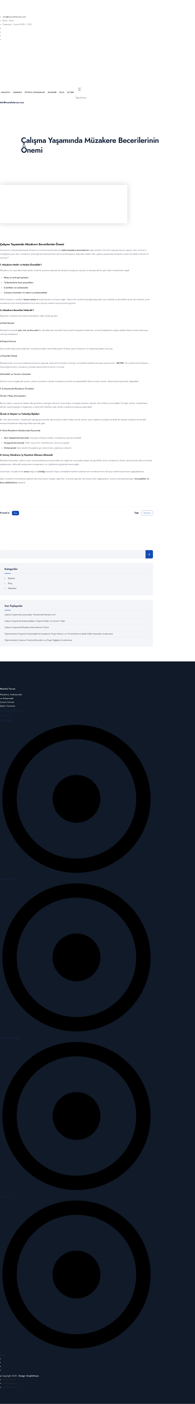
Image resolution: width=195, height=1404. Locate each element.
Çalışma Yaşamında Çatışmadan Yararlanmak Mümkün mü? (31, 614)
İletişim (3, 1355)
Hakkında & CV (7, 879)
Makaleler (12, 588)
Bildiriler (11, 578)
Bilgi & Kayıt (5, 1196)
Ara (149, 554)
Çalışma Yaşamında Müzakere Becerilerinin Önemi (27, 627)
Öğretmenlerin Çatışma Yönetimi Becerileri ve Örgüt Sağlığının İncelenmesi (39, 640)
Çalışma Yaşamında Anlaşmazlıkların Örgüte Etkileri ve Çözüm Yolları (35, 621)
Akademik (147, 513)
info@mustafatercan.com (14, 17)
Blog (15, 513)
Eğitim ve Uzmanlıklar (10, 1038)
